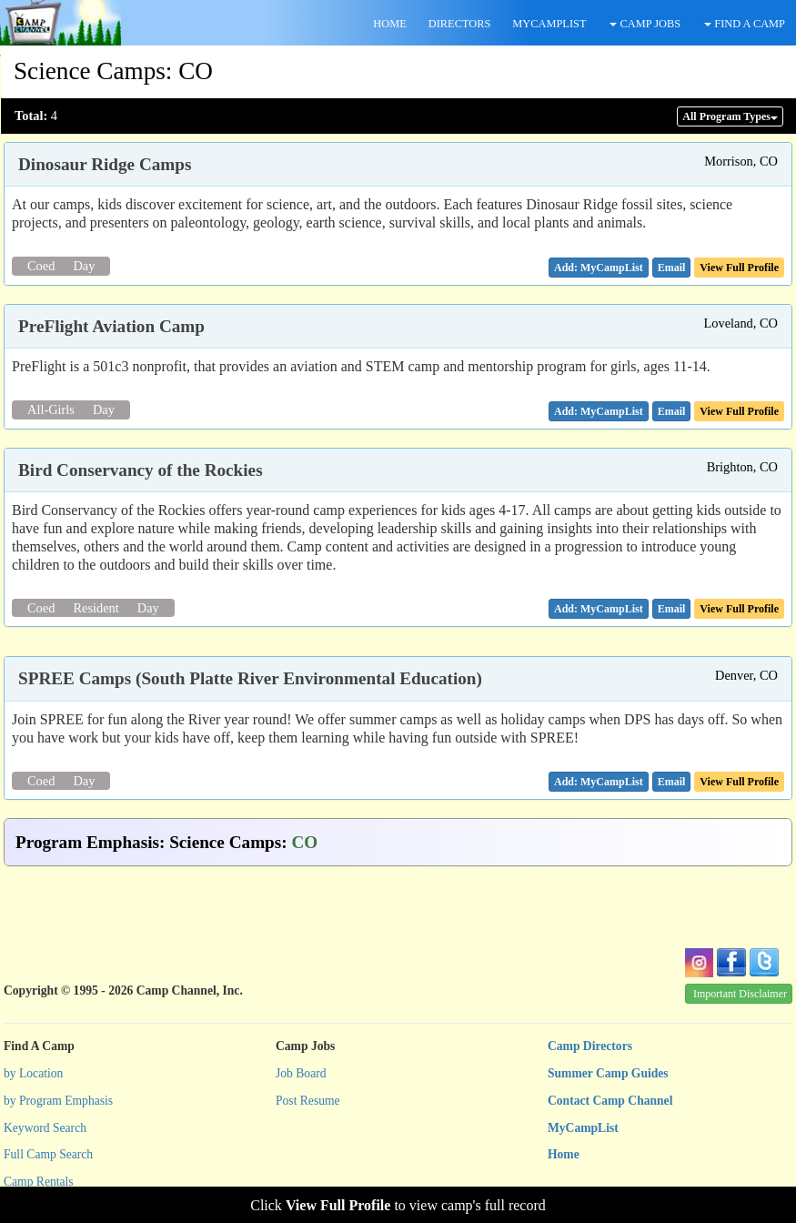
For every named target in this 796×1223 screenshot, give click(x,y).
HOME (389, 23)
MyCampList (583, 1128)
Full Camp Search (48, 1154)
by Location (33, 1073)
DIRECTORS (459, 23)
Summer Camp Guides (608, 1073)
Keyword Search (45, 1128)
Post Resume (308, 1100)
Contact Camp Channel (610, 1100)
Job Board (301, 1073)
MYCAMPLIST (549, 23)
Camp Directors (590, 1046)
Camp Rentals (39, 1181)
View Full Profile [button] (739, 267)
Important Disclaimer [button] (740, 993)
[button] (671, 268)
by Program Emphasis (58, 1100)
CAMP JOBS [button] (645, 23)
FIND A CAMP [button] (744, 23)
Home (563, 1154)
